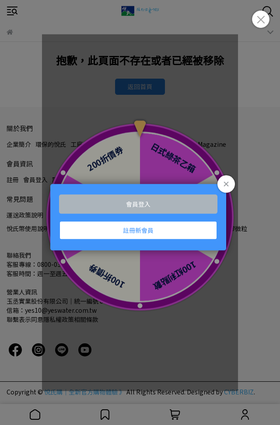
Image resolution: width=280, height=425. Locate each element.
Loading (140, 217)
